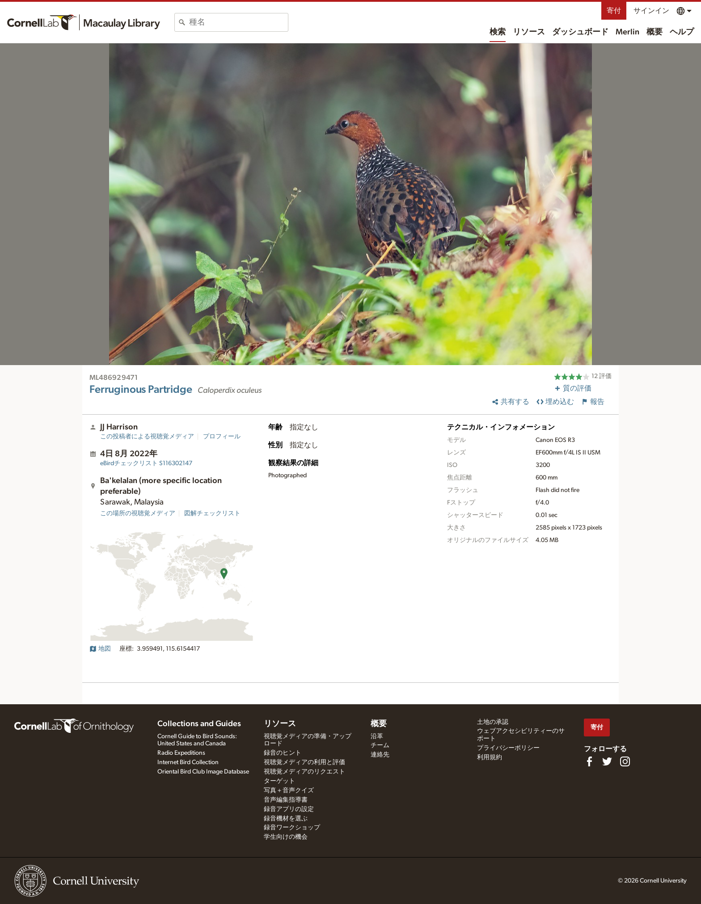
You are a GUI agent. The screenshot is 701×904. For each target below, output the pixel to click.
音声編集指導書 (286, 800)
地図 (100, 649)
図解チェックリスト (212, 513)
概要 (654, 32)
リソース (529, 32)
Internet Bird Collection (188, 762)
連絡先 (380, 755)
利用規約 (489, 757)
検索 (498, 32)
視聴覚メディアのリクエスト (304, 772)
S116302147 (146, 463)
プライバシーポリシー (508, 748)
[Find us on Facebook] (589, 761)
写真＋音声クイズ (289, 790)
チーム (380, 745)
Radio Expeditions (181, 753)
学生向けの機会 (286, 837)
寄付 (614, 10)
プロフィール (222, 436)
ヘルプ (682, 32)
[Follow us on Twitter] (607, 761)
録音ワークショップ (292, 827)
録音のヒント (282, 753)
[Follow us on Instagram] (625, 761)
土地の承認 (492, 722)
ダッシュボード (580, 32)
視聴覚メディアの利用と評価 (304, 762)
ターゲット (279, 781)
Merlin (627, 32)
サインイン (651, 10)
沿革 (377, 736)
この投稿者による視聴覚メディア (147, 436)
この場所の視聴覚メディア (137, 513)
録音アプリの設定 (289, 809)
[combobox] (238, 22)
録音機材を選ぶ (286, 819)
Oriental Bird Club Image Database (203, 772)
